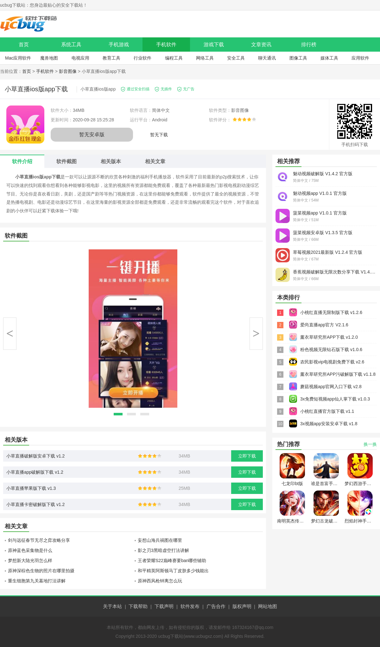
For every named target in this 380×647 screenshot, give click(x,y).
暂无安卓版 (91, 134)
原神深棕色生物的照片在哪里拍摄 (41, 570)
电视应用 (80, 58)
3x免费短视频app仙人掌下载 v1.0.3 (335, 398)
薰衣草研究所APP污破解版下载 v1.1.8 (338, 374)
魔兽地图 (49, 58)
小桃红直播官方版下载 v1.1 (327, 411)
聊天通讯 (267, 58)
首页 (24, 44)
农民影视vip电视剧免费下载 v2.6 (332, 361)
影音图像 (68, 71)
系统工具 (71, 44)
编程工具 (174, 58)
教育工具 (111, 58)
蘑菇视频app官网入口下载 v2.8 (331, 386)
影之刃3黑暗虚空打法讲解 (163, 550)
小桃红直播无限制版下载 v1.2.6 (331, 312)
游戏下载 (214, 44)
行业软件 (142, 58)
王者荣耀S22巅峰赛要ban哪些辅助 (172, 560)
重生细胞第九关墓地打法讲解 (37, 580)
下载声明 (164, 606)
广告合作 (215, 606)
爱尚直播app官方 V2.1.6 (324, 324)
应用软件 (360, 58)
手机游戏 (119, 44)
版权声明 (241, 606)
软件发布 (190, 606)
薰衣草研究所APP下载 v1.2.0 (329, 337)
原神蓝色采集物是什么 (30, 550)
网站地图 (267, 606)
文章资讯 (261, 44)
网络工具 (205, 58)
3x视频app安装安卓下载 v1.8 (329, 423)
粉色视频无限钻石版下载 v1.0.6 (331, 349)
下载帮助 (138, 606)
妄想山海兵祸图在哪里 (160, 540)
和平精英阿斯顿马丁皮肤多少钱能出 (173, 570)
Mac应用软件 (18, 58)
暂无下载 (159, 134)
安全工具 (236, 58)
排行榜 (308, 44)
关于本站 (112, 606)
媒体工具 (329, 58)
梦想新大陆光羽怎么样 (30, 560)
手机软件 (166, 44)
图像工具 (298, 58)
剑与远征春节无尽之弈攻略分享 (39, 540)
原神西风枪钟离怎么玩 (160, 580)
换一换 (370, 444)
